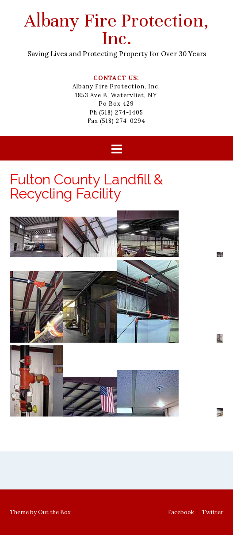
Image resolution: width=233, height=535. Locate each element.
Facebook (181, 512)
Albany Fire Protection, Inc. (116, 29)
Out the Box (54, 512)
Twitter (212, 512)
